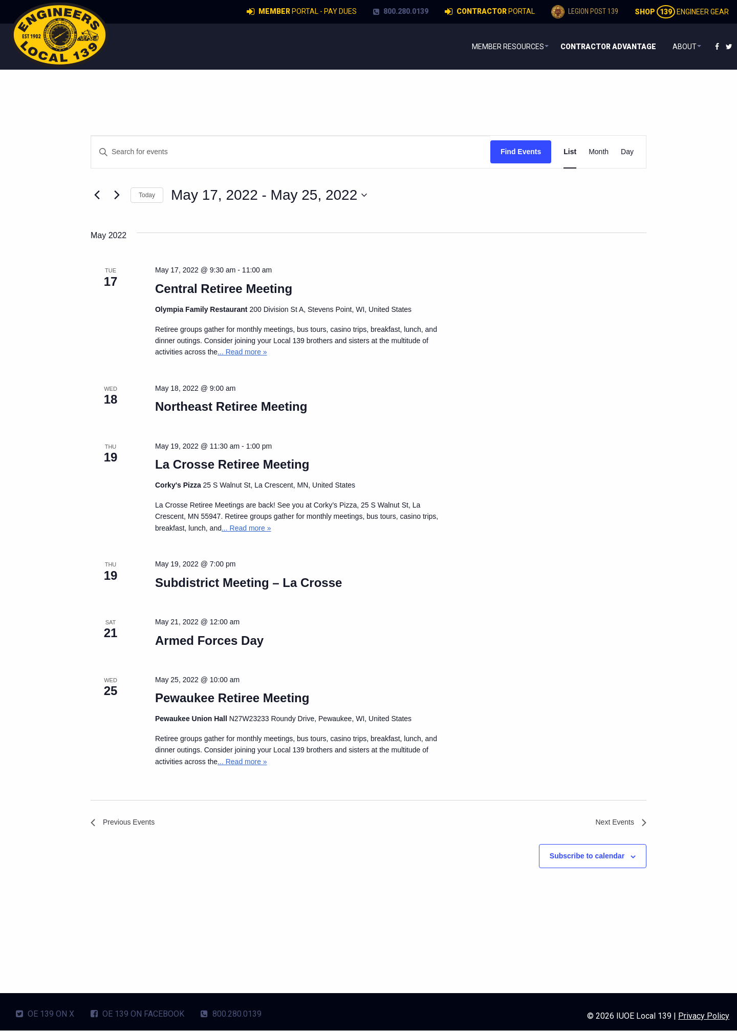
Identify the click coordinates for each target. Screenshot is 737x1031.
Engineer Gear (682, 11)
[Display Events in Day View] (627, 152)
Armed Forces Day (209, 640)
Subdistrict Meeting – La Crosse (248, 583)
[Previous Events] (97, 195)
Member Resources (496, 47)
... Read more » (242, 352)
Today (147, 195)
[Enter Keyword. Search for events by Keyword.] (290, 152)
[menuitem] (498, 47)
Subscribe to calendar (587, 858)
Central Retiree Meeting (223, 289)
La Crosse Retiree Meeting (232, 464)
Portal (490, 11)
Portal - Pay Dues (302, 11)
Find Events (521, 152)
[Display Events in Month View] (599, 152)
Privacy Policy (703, 1016)
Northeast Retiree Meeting (231, 406)
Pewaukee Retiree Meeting (232, 698)
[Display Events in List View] (569, 152)
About (679, 47)
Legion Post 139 (584, 11)
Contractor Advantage (603, 47)
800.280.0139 (400, 11)
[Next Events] (117, 195)
